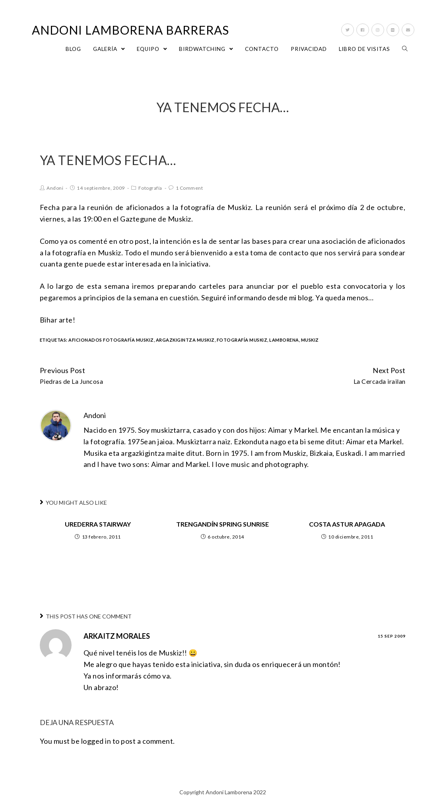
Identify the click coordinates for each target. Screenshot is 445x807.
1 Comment (189, 188)
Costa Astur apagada (347, 524)
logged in (96, 741)
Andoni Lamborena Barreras (130, 30)
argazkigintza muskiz (185, 339)
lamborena (284, 339)
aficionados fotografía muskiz (111, 339)
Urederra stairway (98, 524)
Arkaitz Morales (117, 636)
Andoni (55, 188)
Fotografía (150, 188)
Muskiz (310, 339)
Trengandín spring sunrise (222, 524)
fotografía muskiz (242, 339)
